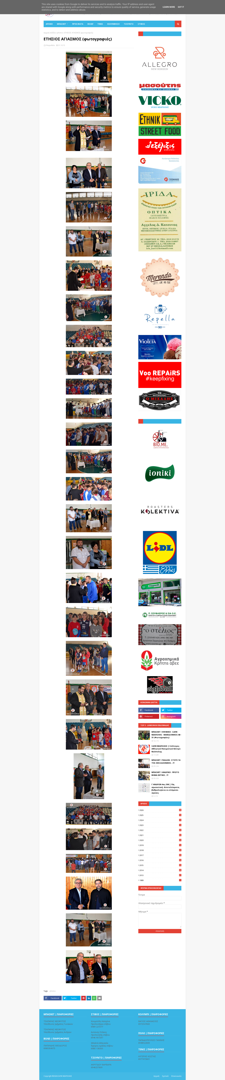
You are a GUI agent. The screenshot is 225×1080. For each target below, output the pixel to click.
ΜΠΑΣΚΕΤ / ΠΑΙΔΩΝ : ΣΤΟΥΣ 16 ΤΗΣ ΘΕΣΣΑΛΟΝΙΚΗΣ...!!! (166, 761)
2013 (160, 875)
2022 (160, 830)
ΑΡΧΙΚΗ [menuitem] (49, 24)
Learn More (169, 7)
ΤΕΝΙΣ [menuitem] (100, 24)
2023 (160, 825)
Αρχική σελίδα (50, 32)
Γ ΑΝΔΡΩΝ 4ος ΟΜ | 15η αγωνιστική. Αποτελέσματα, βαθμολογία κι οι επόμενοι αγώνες (166, 788)
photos (60, 32)
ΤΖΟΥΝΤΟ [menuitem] (128, 24)
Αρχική (156, 1076)
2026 (160, 810)
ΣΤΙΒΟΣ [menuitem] (141, 24)
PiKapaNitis (50, 45)
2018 (160, 850)
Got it (181, 7)
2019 (160, 845)
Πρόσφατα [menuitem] (77, 24)
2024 (160, 820)
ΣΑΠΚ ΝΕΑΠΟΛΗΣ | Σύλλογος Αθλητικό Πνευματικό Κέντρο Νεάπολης (166, 749)
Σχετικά (165, 1076)
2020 (160, 840)
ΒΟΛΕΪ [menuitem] (90, 24)
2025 (160, 815)
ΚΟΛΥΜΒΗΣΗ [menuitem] (113, 24)
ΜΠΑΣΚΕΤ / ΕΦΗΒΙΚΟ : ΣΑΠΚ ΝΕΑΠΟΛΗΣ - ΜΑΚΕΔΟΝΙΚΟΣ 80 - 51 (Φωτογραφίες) (166, 735)
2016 (160, 860)
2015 (160, 865)
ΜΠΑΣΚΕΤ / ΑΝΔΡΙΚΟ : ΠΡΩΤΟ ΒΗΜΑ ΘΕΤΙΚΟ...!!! (165, 773)
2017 (160, 855)
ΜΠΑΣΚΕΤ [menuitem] (61, 24)
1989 (160, 880)
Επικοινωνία (176, 1076)
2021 (160, 835)
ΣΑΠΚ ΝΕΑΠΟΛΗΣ (65, 1076)
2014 (160, 870)
